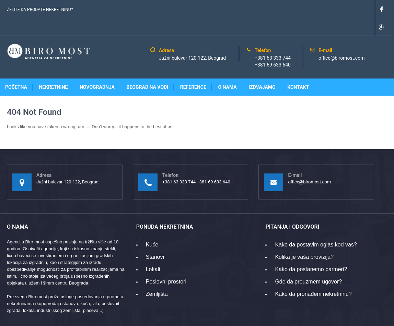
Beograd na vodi (148, 69)
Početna (16, 69)
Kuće (152, 227)
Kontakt (298, 69)
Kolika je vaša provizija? (304, 239)
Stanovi (155, 239)
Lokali (153, 251)
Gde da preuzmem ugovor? (308, 264)
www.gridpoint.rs (371, 317)
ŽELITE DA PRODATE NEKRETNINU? (40, 10)
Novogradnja (97, 69)
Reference (193, 69)
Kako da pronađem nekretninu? (313, 276)
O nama (227, 69)
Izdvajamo (262, 69)
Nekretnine (53, 69)
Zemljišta (157, 276)
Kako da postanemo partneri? (311, 251)
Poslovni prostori (166, 264)
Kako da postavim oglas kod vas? (316, 227)
